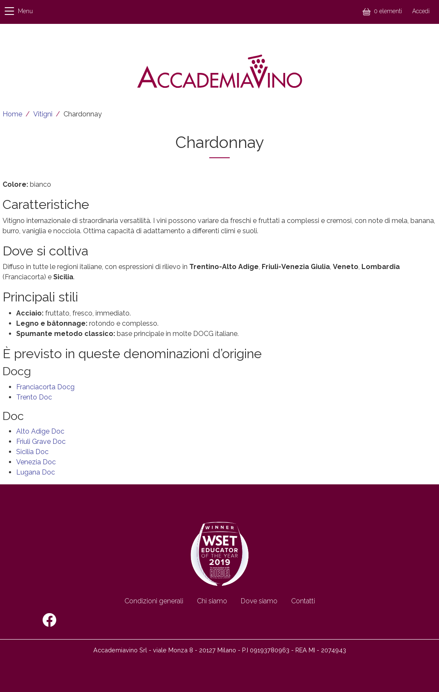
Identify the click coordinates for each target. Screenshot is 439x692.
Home (12, 114)
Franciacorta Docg (45, 387)
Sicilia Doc (32, 452)
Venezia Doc (36, 462)
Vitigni (42, 114)
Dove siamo (259, 601)
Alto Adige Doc (40, 431)
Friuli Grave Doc (41, 441)
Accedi (421, 11)
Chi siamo (212, 601)
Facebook (49, 620)
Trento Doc (34, 397)
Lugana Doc (35, 472)
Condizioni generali (153, 601)
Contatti (303, 601)
